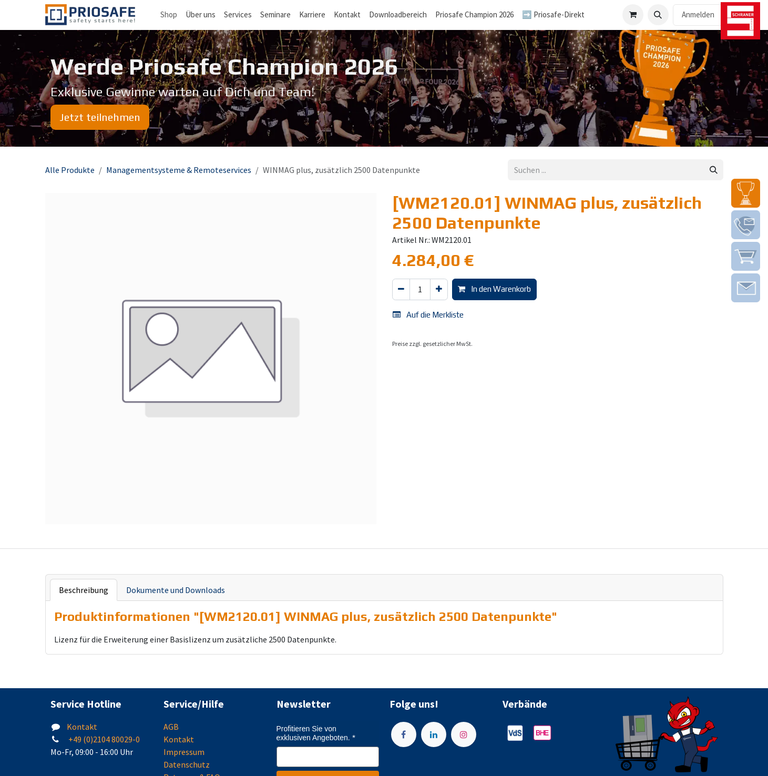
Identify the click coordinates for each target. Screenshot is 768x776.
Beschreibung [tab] (83, 590)
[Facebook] (403, 734)
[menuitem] (200, 15)
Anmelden (698, 14)
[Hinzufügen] (439, 289)
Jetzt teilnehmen (99, 117)
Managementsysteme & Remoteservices (178, 170)
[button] (658, 14)
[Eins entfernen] (401, 289)
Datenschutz (186, 764)
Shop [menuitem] (168, 14)
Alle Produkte (70, 170)
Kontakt (82, 726)
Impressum (183, 752)
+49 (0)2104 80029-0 (103, 739)
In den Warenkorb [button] (494, 288)
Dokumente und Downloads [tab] (175, 590)
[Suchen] (713, 170)
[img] (745, 193)
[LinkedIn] (433, 734)
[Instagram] (463, 734)
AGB (171, 726)
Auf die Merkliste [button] (428, 314)
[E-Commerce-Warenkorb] (632, 14)
